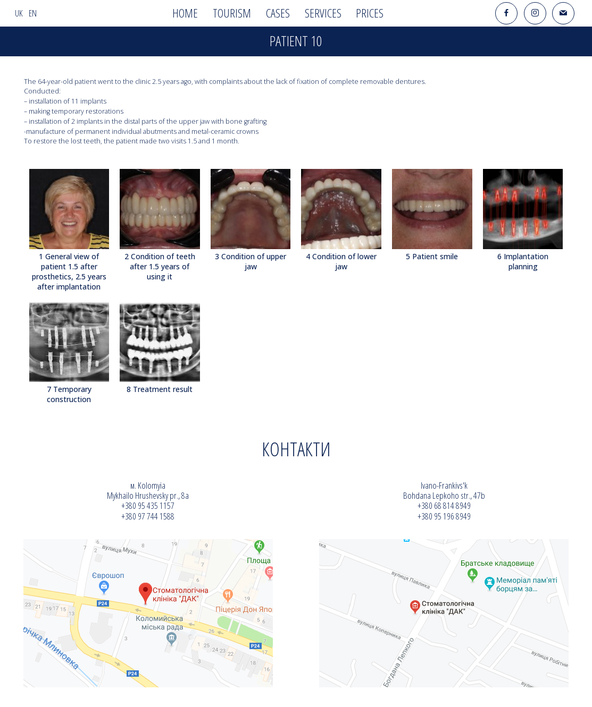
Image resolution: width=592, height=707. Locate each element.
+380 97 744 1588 (147, 516)
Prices (369, 13)
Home (185, 13)
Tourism (232, 13)
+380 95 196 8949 (444, 516)
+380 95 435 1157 (147, 505)
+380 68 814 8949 (444, 505)
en (33, 13)
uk (19, 13)
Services (323, 13)
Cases (278, 13)
